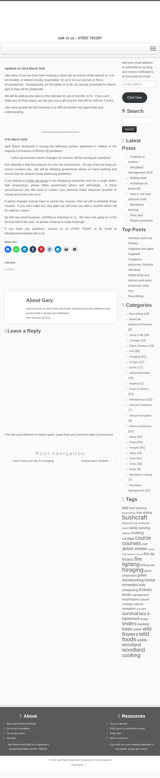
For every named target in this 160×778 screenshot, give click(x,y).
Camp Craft (136, 335)
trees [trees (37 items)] (127, 628)
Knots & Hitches (139, 388)
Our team (11, 738)
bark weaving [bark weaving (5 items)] (137, 508)
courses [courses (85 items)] (131, 543)
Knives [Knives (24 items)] (145, 589)
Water (132, 469)
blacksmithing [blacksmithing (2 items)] (129, 513)
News (132, 436)
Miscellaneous (137, 399)
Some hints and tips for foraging (31, 460)
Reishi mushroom (141, 220)
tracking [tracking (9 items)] (143, 624)
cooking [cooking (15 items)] (137, 533)
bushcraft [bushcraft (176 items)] (134, 517)
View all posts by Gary (40, 317)
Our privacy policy (16, 733)
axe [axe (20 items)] (125, 507)
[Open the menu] (153, 49)
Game (133, 367)
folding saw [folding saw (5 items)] (147, 565)
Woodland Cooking (140, 474)
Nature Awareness (140, 426)
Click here (134, 97)
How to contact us (119, 738)
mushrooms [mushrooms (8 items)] (130, 599)
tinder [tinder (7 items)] (144, 619)
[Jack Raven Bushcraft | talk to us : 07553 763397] (80, 18)
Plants (133, 442)
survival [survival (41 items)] (130, 613)
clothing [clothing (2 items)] (126, 533)
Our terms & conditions (18, 728)
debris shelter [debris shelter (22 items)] (134, 548)
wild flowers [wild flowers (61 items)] (136, 631)
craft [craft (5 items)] (145, 544)
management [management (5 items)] (140, 595)
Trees (132, 463)
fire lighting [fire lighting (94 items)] (132, 561)
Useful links (116, 733)
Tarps (132, 453)
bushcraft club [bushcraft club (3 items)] (130, 523)
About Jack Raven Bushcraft (21, 723)
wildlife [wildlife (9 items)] (142, 640)
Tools (132, 458)
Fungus (133, 362)
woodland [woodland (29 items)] (131, 644)
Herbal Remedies (139, 372)
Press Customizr (102, 760)
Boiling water (138, 178)
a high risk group (37, 180)
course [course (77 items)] (143, 538)
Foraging (134, 356)
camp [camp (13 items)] (133, 528)
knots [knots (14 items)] (126, 595)
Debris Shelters (138, 345)
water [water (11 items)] (137, 629)
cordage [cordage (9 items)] (128, 538)
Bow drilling (135, 296)
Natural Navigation (140, 415)
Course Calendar (118, 723)
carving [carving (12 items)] (144, 528)
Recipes (134, 447)
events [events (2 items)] (151, 549)
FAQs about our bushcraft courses (127, 728)
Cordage (134, 340)
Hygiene (134, 383)
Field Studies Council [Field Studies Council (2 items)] (132, 554)
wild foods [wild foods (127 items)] (135, 637)
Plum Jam (136, 215)
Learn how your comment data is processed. (84, 434)
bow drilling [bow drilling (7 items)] (144, 512)
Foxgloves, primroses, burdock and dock (140, 264)
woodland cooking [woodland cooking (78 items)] (133, 652)
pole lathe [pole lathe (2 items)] (141, 609)
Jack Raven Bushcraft (68, 760)
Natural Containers (140, 404)
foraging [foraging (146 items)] (133, 569)
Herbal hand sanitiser (96, 460)
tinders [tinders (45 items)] (129, 623)
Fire (131, 351)
